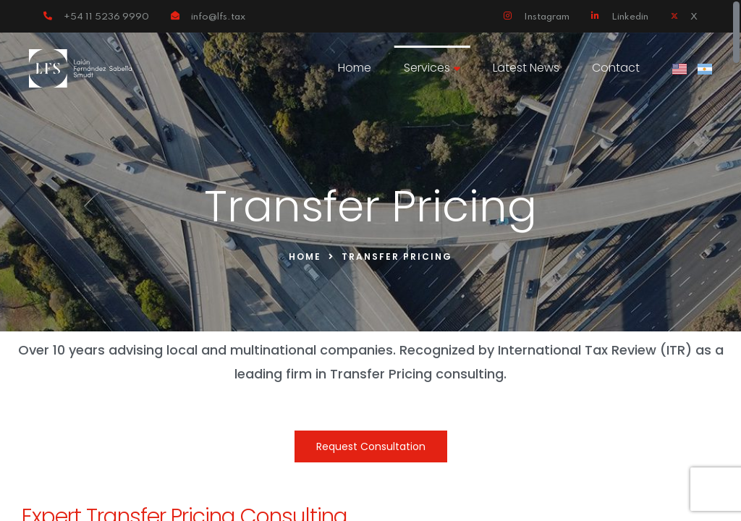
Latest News (526, 67)
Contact (616, 67)
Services (432, 67)
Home (354, 67)
